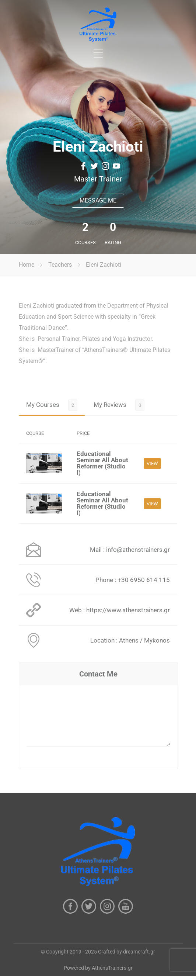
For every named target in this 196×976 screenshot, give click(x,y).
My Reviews (110, 404)
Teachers (60, 264)
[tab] (52, 404)
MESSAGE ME (98, 200)
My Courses (42, 404)
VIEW (152, 463)
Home (26, 264)
